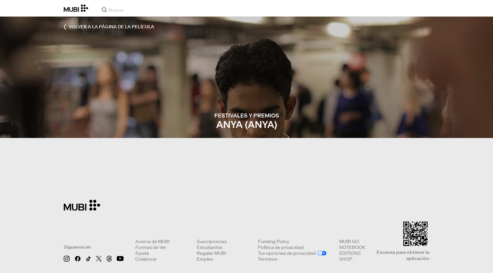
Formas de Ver (150, 247)
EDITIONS (350, 253)
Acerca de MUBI (152, 241)
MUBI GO (349, 241)
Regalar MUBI (211, 253)
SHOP (345, 259)
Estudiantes (209, 247)
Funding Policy (273, 241)
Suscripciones (212, 241)
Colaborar (146, 259)
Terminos (267, 259)
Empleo (205, 259)
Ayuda (142, 253)
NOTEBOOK (352, 247)
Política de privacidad (281, 247)
